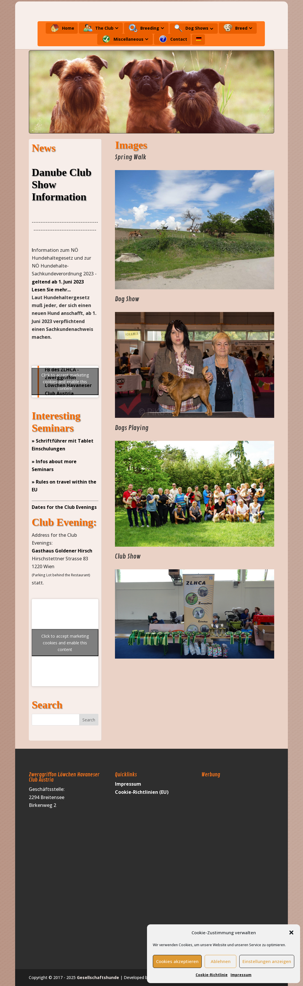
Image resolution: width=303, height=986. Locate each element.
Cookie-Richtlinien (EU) (142, 792)
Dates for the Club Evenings (64, 507)
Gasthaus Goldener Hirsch (62, 551)
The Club (98, 28)
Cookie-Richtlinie (212, 974)
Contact (172, 39)
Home (62, 28)
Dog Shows (191, 28)
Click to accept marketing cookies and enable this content (65, 381)
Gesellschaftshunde (98, 977)
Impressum (241, 974)
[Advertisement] (224, 867)
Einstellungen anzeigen (266, 961)
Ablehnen (221, 961)
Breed (235, 28)
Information (59, 197)
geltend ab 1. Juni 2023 (58, 282)
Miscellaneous (122, 39)
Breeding (143, 28)
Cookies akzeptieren (177, 961)
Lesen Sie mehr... (51, 289)
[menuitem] (198, 41)
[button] (291, 932)
